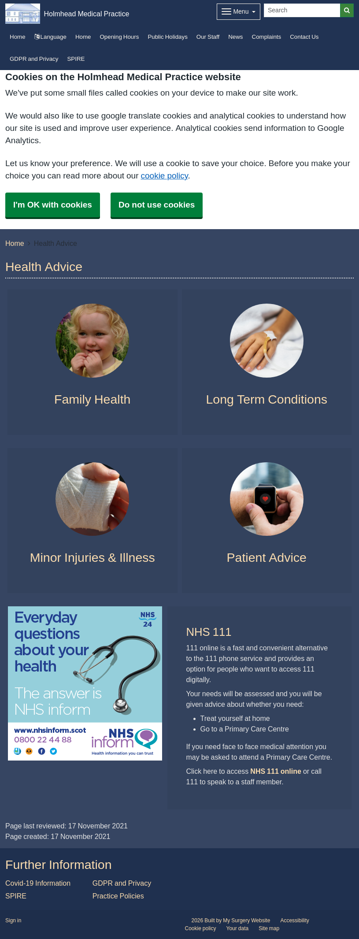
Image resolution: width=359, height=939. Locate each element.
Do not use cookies (156, 204)
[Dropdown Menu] (238, 12)
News (235, 37)
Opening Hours (119, 37)
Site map (269, 928)
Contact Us (304, 37)
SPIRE (76, 59)
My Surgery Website (246, 920)
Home (83, 37)
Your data (237, 928)
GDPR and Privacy (34, 59)
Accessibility (294, 920)
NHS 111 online (275, 771)
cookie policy (164, 175)
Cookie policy (200, 928)
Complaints (266, 37)
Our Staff (207, 37)
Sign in (13, 920)
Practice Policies (118, 895)
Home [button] (18, 37)
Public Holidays (167, 37)
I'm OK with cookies (52, 204)
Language (50, 37)
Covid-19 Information (37, 883)
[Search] (302, 10)
